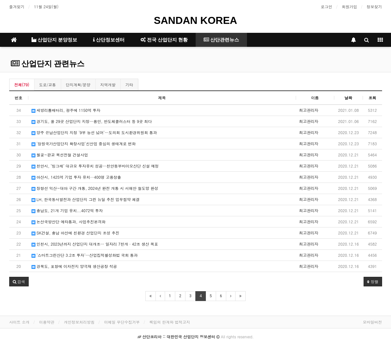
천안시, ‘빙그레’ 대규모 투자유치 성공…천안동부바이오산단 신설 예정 (95, 166)
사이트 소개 (19, 322)
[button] (19, 281)
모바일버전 (372, 322)
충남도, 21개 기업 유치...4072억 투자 (67, 210)
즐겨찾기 (17, 6)
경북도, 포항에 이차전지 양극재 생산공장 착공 (74, 266)
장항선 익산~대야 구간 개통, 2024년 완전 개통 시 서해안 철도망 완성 (95, 188)
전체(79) (21, 84)
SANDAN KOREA (195, 20)
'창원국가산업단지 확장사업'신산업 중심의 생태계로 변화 (84, 143)
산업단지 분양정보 (54, 40)
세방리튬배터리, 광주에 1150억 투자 (66, 110)
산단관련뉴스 (221, 40)
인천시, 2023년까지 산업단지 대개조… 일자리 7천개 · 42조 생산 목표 (95, 244)
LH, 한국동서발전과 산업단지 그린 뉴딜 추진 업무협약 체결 (86, 199)
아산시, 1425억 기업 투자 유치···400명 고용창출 (76, 177)
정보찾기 (374, 6)
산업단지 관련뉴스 (47, 63)
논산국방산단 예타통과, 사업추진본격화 (69, 221)
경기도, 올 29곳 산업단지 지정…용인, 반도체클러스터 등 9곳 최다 (92, 121)
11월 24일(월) (46, 6)
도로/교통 (47, 84)
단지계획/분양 (78, 84)
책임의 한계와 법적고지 (169, 322)
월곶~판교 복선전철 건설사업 (60, 154)
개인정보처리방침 (79, 322)
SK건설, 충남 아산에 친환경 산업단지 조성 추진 (75, 232)
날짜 (348, 97)
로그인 (326, 6)
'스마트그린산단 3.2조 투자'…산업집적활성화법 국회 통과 (85, 255)
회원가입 (349, 6)
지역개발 (108, 84)
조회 (372, 97)
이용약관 (46, 322)
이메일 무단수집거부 (122, 322)
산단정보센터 (109, 40)
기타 (129, 84)
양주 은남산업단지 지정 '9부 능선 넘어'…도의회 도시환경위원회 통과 (94, 132)
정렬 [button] (372, 281)
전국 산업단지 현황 (164, 40)
